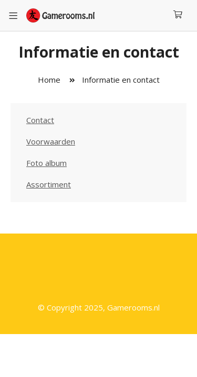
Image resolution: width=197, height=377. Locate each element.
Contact (40, 120)
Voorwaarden (50, 141)
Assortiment (48, 184)
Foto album (46, 163)
